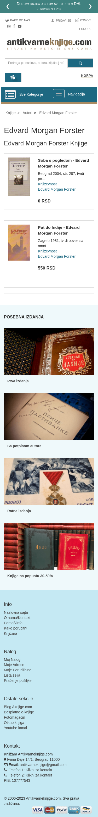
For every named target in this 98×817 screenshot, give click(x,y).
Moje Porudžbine (17, 670)
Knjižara (10, 633)
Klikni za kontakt (39, 770)
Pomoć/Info (13, 623)
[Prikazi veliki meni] (59, 93)
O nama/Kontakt (17, 618)
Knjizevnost (47, 184)
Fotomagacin (14, 717)
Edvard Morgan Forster (58, 113)
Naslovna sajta (16, 612)
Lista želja (12, 675)
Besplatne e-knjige (19, 712)
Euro (85, 29)
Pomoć (85, 20)
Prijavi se (63, 20)
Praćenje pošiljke (18, 680)
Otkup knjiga (14, 722)
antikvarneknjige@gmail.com (43, 765)
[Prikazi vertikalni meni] (10, 94)
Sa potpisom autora (24, 446)
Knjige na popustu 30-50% (30, 576)
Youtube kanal (15, 728)
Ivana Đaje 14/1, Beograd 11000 (33, 759)
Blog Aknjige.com (18, 707)
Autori (27, 113)
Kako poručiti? (15, 628)
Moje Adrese (14, 665)
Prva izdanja (18, 381)
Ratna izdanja (19, 511)
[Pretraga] (80, 63)
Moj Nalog (12, 659)
